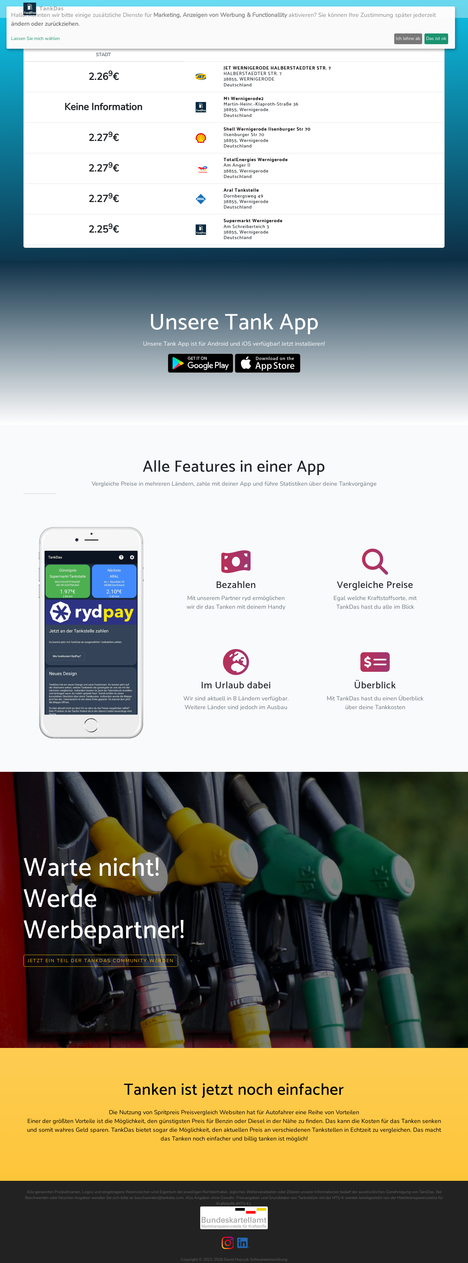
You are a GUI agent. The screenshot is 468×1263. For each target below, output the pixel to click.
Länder (262, 9)
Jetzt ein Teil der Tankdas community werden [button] (101, 957)
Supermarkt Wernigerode (253, 221)
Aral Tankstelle (241, 190)
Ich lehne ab (408, 38)
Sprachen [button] (427, 9)
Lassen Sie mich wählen (35, 38)
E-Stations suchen (341, 9)
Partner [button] (398, 9)
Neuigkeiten (220, 9)
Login (376, 9)
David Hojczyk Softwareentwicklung (255, 1256)
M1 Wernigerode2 (244, 99)
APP (244, 9)
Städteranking (295, 9)
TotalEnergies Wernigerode (256, 160)
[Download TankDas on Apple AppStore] (268, 363)
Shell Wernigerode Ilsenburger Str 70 (267, 129)
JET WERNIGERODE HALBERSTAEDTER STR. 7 (277, 68)
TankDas (50, 9)
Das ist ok (436, 38)
